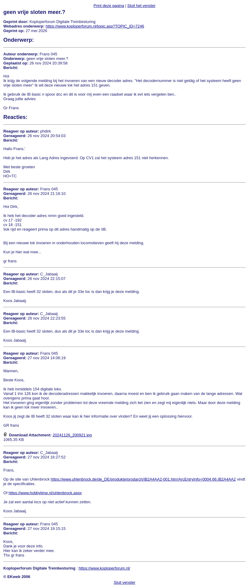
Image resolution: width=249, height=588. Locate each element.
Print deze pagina (108, 5)
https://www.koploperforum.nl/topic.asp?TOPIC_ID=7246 (95, 26)
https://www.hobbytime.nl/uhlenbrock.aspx (45, 493)
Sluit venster (124, 582)
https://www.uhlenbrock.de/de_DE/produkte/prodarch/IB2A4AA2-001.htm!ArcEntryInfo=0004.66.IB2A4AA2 (143, 479)
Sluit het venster (141, 5)
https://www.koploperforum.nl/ (104, 568)
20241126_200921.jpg (72, 435)
